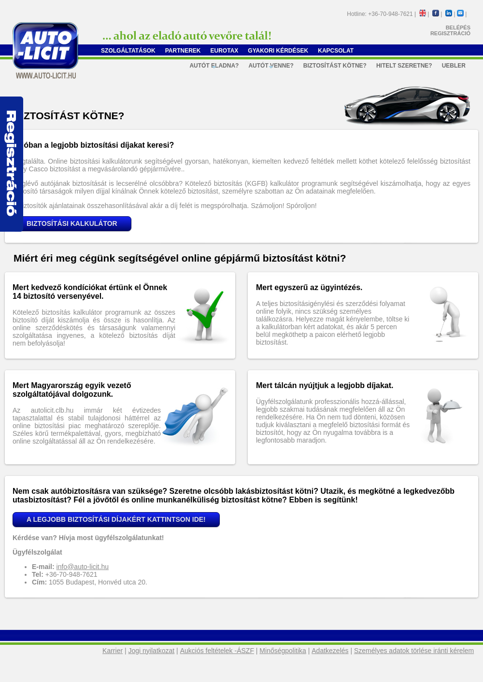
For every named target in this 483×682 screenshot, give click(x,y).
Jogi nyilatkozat (151, 650)
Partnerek (183, 50)
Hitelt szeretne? (404, 65)
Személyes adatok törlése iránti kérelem (414, 650)
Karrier (112, 650)
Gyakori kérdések (278, 50)
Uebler (454, 65)
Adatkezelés (330, 650)
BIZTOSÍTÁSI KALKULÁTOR (72, 223)
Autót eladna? (214, 67)
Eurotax (225, 50)
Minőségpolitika (282, 650)
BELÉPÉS (458, 27)
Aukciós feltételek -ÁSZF (217, 650)
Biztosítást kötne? (335, 65)
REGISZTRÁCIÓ (450, 33)
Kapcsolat (336, 50)
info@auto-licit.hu (83, 567)
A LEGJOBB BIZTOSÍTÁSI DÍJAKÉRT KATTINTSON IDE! (116, 519)
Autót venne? (270, 67)
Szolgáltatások (128, 50)
